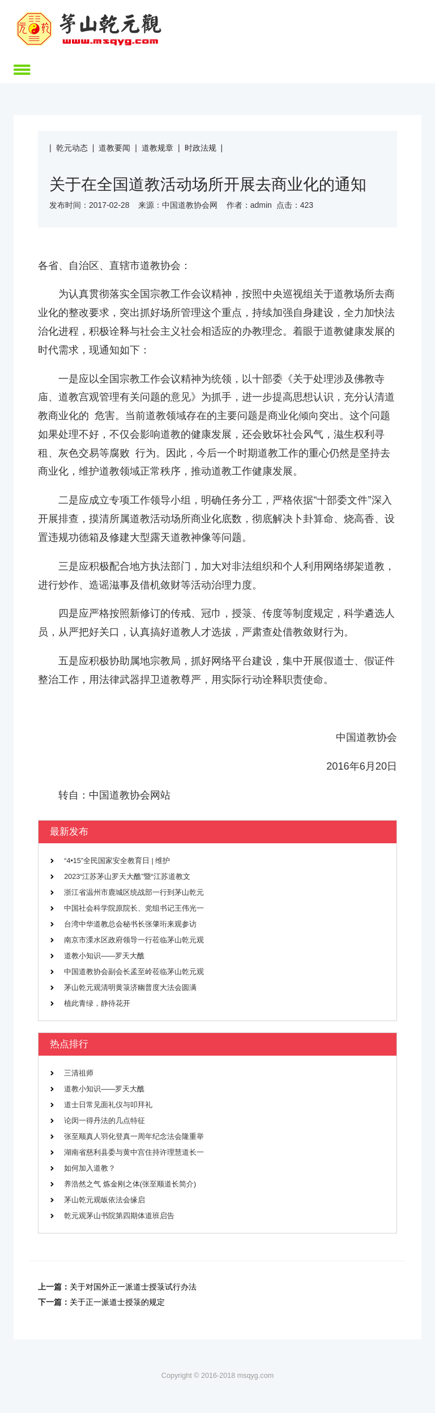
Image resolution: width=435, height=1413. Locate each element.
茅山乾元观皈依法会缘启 (104, 1200)
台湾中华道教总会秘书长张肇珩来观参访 (130, 924)
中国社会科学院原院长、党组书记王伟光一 (134, 908)
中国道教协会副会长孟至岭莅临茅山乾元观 (134, 972)
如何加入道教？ (90, 1168)
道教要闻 (114, 147)
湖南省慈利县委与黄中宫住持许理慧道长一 (134, 1152)
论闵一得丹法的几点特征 (104, 1121)
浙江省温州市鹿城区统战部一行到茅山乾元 (134, 893)
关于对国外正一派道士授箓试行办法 (133, 1286)
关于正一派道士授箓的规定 (117, 1302)
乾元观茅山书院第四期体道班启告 (119, 1216)
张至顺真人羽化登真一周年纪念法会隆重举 (134, 1137)
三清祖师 (78, 1073)
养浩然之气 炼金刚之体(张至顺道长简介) (130, 1184)
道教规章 (157, 147)
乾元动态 (72, 147)
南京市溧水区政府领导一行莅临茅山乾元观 (134, 940)
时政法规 (200, 147)
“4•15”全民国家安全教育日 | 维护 (117, 861)
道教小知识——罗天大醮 (104, 956)
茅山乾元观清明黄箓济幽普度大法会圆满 (130, 988)
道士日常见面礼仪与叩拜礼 (108, 1105)
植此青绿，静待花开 (97, 1004)
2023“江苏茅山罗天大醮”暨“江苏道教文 (127, 877)
